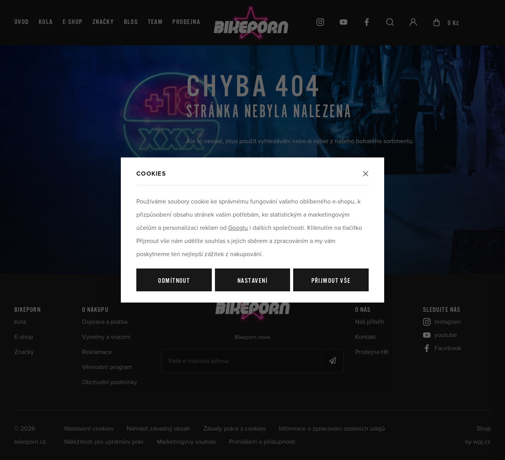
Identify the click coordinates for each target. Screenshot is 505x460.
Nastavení (252, 281)
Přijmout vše (331, 281)
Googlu (238, 228)
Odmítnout (174, 281)
